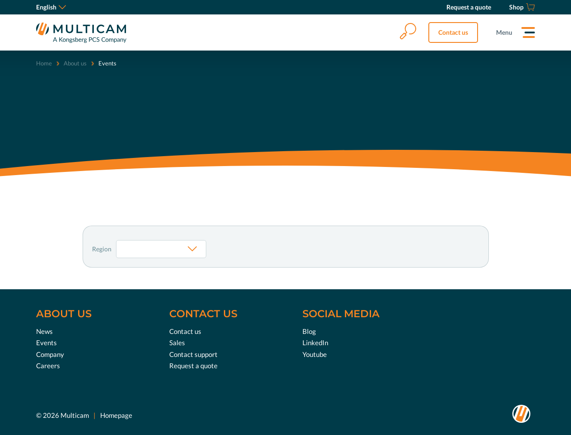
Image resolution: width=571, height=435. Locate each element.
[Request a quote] (468, 7)
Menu (504, 32)
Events (46, 342)
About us (75, 63)
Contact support (193, 354)
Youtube (314, 354)
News (44, 331)
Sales (177, 342)
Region (101, 249)
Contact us (453, 32)
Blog (309, 331)
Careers (48, 365)
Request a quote (193, 365)
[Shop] (522, 7)
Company (50, 354)
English (51, 7)
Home (44, 63)
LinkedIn (315, 342)
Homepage (116, 415)
